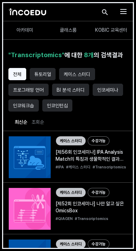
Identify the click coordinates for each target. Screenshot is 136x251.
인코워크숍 (23, 105)
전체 (17, 74)
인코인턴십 (57, 105)
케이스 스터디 (77, 74)
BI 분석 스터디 (71, 90)
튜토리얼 (42, 74)
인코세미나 (107, 90)
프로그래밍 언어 (28, 90)
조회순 (37, 122)
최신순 (21, 122)
